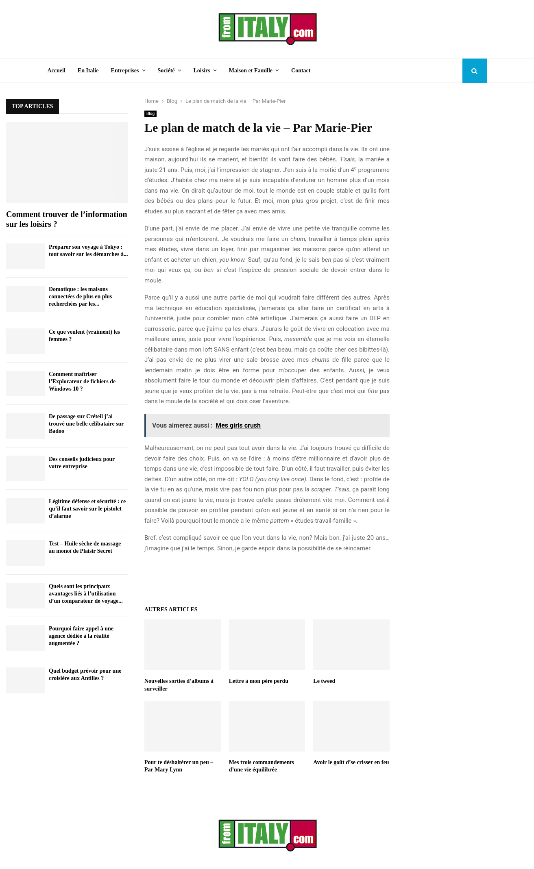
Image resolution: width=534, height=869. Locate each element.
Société (166, 70)
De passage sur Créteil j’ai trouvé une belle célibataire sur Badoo (86, 423)
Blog (150, 113)
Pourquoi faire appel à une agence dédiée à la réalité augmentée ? (81, 636)
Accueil (56, 70)
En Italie (88, 70)
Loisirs (202, 70)
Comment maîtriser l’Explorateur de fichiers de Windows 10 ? (82, 381)
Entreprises (125, 70)
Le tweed (324, 681)
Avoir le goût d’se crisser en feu (351, 762)
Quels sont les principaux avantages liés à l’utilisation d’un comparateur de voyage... (86, 593)
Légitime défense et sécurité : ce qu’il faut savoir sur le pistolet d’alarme (87, 508)
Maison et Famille (250, 70)
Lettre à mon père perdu (258, 681)
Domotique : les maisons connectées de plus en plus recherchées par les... (80, 296)
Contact (300, 70)
